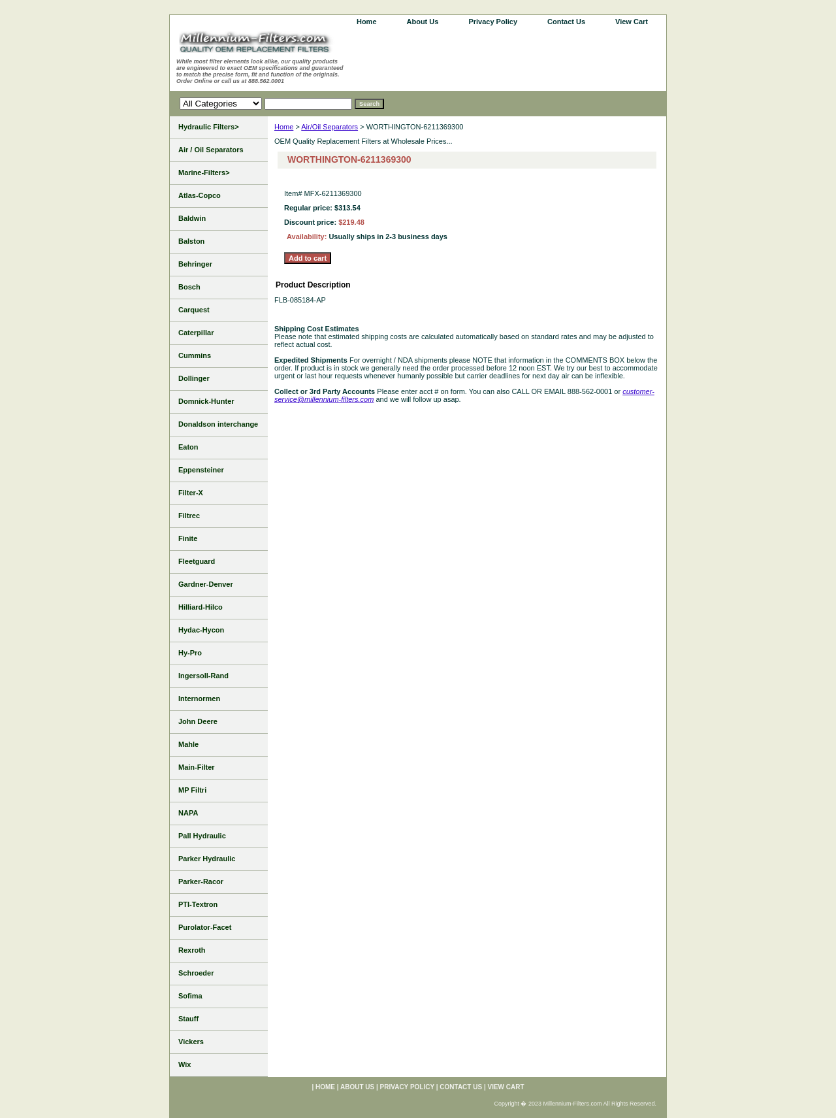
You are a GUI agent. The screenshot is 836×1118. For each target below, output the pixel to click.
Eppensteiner (201, 470)
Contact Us (566, 21)
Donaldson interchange (218, 424)
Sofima (190, 996)
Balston (191, 241)
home (367, 21)
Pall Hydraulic (202, 836)
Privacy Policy (492, 21)
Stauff (188, 1019)
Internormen (199, 698)
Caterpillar (196, 333)
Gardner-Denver (205, 584)
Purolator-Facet (204, 927)
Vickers (191, 1041)
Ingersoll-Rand (203, 676)
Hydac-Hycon (201, 630)
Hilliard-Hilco (200, 607)
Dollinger (194, 378)
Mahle (188, 744)
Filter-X (190, 493)
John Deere (197, 721)
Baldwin (192, 218)
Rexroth (192, 950)
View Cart (631, 21)
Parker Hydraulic (206, 859)
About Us (423, 21)
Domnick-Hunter (206, 401)
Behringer (195, 264)
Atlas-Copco (199, 195)
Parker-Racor (200, 881)
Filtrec (189, 515)
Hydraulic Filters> (208, 127)
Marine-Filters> (204, 172)
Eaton (188, 447)
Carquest (194, 310)
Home (283, 127)
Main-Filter (196, 767)
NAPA (188, 813)
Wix (184, 1064)
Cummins (194, 355)
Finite (187, 538)
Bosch (189, 287)
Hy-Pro (190, 653)
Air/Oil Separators (329, 127)
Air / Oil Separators (211, 150)
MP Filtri (192, 790)
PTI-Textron (197, 904)
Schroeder (196, 973)
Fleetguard (196, 561)
